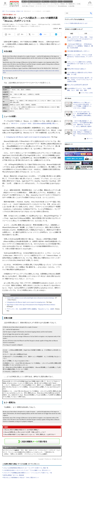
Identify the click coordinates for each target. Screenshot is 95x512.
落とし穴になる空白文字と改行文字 (77, 85)
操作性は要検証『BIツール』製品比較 (13, 475)
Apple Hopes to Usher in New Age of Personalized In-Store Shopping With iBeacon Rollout (31, 304)
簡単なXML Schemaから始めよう (76, 69)
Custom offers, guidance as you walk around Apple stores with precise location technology (30, 298)
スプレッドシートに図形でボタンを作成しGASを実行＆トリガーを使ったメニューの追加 (79, 63)
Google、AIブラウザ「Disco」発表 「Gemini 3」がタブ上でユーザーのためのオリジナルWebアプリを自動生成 (80, 39)
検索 (91, 13)
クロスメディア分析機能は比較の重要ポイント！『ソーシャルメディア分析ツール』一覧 (27, 472)
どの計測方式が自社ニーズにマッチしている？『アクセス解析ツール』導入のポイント (27, 470)
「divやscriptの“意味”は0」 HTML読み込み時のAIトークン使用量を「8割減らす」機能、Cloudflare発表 (80, 46)
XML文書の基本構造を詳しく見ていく (78, 51)
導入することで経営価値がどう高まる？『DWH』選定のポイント (21, 477)
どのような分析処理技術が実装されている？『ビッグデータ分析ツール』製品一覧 (25, 468)
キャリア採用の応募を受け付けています (76, 23)
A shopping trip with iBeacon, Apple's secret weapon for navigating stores (28, 137)
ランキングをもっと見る (86, 92)
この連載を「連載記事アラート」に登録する (32, 441)
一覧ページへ (89, 138)
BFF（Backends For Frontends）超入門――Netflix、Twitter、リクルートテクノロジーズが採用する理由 (79, 79)
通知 (22, 34)
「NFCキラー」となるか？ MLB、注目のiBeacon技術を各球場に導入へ (33, 123)
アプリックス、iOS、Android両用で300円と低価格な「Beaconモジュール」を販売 (30, 309)
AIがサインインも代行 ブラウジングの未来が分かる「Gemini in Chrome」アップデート (80, 56)
